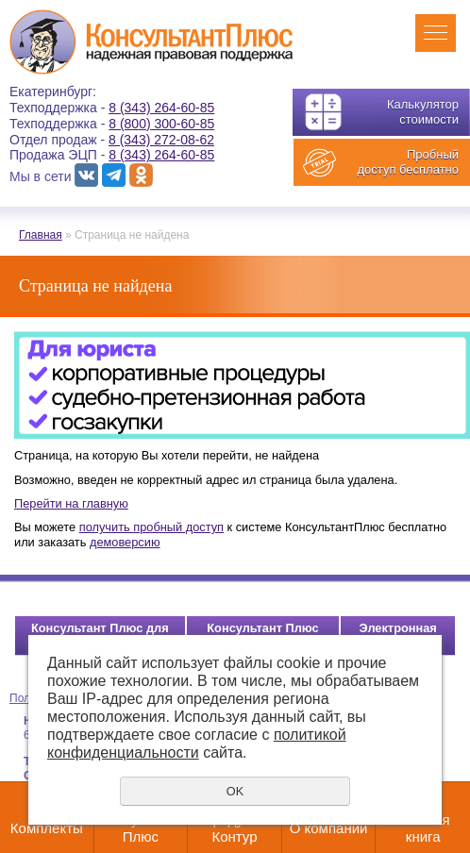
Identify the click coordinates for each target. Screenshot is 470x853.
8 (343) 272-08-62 (161, 139)
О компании (329, 828)
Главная (40, 235)
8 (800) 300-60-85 (161, 123)
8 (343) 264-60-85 (161, 107)
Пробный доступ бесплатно (408, 161)
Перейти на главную (71, 503)
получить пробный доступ (151, 527)
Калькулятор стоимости (423, 111)
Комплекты (46, 828)
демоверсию (125, 542)
